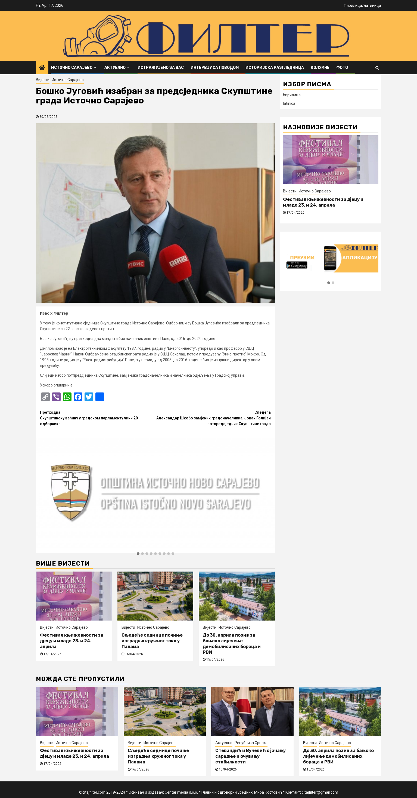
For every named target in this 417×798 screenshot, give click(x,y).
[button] (138, 554)
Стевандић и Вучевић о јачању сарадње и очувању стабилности (250, 756)
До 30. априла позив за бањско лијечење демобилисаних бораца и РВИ (232, 644)
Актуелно (115, 67)
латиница (372, 5)
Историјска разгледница (274, 67)
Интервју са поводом (215, 67)
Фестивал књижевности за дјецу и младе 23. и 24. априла (71, 641)
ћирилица (353, 5)
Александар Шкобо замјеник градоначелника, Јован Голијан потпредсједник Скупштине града (213, 418)
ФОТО (342, 67)
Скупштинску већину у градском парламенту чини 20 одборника (97, 418)
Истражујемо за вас (161, 67)
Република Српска (251, 743)
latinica (289, 103)
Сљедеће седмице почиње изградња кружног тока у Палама (152, 641)
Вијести (42, 80)
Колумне (320, 67)
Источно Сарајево (71, 67)
